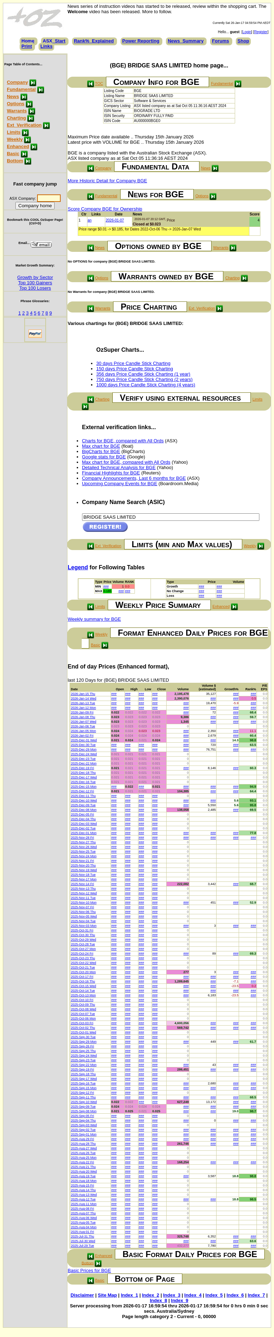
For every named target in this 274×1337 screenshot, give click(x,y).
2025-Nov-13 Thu (83, 888)
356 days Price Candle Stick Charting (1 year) (143, 374)
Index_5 (214, 1295)
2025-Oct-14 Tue (83, 990)
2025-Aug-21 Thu (83, 1167)
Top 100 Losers (35, 288)
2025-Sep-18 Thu (83, 1074)
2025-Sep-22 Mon (83, 1065)
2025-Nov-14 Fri (82, 884)
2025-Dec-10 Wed (84, 800)
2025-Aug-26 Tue (83, 1153)
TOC (99, 83)
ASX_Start (54, 41)
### (106, 586)
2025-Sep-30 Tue (83, 1037)
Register (260, 32)
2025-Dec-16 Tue (83, 782)
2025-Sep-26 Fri (82, 1046)
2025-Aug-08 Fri (82, 1208)
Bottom (15, 160)
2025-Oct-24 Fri (82, 953)
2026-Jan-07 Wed (83, 721)
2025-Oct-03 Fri (82, 1023)
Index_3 (171, 1295)
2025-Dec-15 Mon (83, 786)
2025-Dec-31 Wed (84, 740)
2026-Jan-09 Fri (82, 712)
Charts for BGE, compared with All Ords (123, 440)
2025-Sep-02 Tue (83, 1130)
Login (247, 32)
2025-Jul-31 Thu (82, 1236)
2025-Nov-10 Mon (83, 902)
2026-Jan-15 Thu (83, 694)
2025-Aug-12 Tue (83, 1199)
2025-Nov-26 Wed (84, 847)
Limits (13, 132)
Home (27, 41)
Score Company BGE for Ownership (105, 209)
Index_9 (179, 1300)
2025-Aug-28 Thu (83, 1143)
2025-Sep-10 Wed (84, 1102)
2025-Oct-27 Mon (83, 949)
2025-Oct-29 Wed (83, 939)
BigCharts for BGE (101, 451)
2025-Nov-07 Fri (82, 907)
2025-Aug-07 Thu (83, 1213)
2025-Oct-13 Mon (83, 995)
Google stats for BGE (104, 456)
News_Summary (185, 41)
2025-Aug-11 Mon (83, 1204)
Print (26, 46)
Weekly (15, 139)
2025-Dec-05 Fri (82, 814)
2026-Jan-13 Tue (83, 703)
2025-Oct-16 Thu (83, 981)
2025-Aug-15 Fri (82, 1185)
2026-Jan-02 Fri (82, 735)
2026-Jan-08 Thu (83, 717)
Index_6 (235, 1295)
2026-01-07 (115, 220)
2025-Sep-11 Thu (83, 1097)
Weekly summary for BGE (94, 619)
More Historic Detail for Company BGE (107, 180)
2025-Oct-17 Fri (82, 976)
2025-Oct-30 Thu (83, 935)
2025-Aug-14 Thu (83, 1190)
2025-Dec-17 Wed (84, 777)
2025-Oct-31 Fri (82, 930)
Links (46, 46)
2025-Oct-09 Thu (83, 1004)
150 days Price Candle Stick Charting (134, 368)
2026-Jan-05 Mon (83, 731)
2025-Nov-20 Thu (83, 865)
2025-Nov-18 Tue (83, 874)
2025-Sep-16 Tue (83, 1083)
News (13, 96)
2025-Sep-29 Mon (83, 1041)
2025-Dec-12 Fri (82, 791)
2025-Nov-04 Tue (83, 921)
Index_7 (256, 1295)
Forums (220, 41)
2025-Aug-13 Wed (84, 1194)
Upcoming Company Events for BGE (119, 483)
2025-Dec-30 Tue (83, 745)
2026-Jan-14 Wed (83, 698)
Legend (78, 567)
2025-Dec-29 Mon (83, 749)
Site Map (107, 1295)
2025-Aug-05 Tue (83, 1222)
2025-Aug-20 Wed (84, 1171)
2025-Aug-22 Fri (82, 1162)
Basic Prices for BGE (89, 1270)
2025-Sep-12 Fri (82, 1092)
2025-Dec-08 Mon (83, 810)
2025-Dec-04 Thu (83, 819)
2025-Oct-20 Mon (83, 972)
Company (17, 82)
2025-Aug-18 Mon (83, 1181)
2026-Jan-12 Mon (83, 708)
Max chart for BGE (101, 446)
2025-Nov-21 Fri (82, 861)
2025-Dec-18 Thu (83, 772)
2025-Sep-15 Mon (83, 1088)
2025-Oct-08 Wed (83, 1009)
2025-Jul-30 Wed (83, 1241)
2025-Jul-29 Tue (82, 1245)
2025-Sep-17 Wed (84, 1079)
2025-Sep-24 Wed (84, 1055)
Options (15, 103)
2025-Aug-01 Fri (82, 1232)
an (90, 220)
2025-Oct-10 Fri (82, 1000)
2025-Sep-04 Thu (83, 1120)
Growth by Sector (35, 277)
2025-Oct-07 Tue (83, 1014)
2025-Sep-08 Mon (83, 1111)
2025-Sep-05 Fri (82, 1116)
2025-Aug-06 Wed (84, 1218)
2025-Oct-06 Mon (83, 1018)
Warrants (17, 110)
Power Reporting (140, 41)
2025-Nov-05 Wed (84, 916)
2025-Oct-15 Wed (83, 986)
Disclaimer (82, 1295)
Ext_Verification (24, 125)
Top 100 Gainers (35, 282)
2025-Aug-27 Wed (84, 1148)
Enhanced (18, 146)
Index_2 (150, 1295)
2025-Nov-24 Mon (83, 856)
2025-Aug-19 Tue (83, 1176)
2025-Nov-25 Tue (83, 851)
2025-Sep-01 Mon (83, 1134)
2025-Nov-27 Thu (83, 842)
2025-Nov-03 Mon (83, 925)
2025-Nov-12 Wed (84, 893)
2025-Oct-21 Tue (83, 967)
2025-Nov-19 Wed (84, 870)
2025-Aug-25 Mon (83, 1157)
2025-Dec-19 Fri (82, 768)
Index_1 (129, 1295)
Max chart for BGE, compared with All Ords (126, 462)
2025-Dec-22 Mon (83, 763)
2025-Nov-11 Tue (83, 898)
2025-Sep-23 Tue (83, 1060)
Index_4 (193, 1295)
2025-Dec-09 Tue (83, 805)
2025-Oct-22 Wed (83, 963)
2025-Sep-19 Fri (82, 1069)
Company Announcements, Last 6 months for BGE (134, 478)
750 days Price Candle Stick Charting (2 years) (144, 379)
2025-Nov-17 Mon (83, 879)
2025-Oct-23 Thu (83, 958)
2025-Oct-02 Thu (83, 1028)
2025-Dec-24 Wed (84, 754)
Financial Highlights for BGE (111, 473)
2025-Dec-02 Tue (83, 828)
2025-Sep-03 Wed (84, 1125)
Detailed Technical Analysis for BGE (119, 467)
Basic (13, 153)
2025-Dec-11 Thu (83, 796)
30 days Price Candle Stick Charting (133, 363)
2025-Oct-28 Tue (83, 944)
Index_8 (158, 1300)
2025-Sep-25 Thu (83, 1051)
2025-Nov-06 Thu (83, 912)
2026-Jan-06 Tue (83, 726)
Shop (243, 41)
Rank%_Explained (94, 41)
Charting (16, 118)
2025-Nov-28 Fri (82, 837)
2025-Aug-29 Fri (82, 1139)
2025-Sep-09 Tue (83, 1106)
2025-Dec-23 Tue (83, 759)
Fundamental (21, 89)
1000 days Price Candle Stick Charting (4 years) (145, 384)
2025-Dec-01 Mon (83, 833)
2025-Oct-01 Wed (83, 1032)
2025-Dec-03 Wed (84, 823)
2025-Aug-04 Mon (83, 1227)
